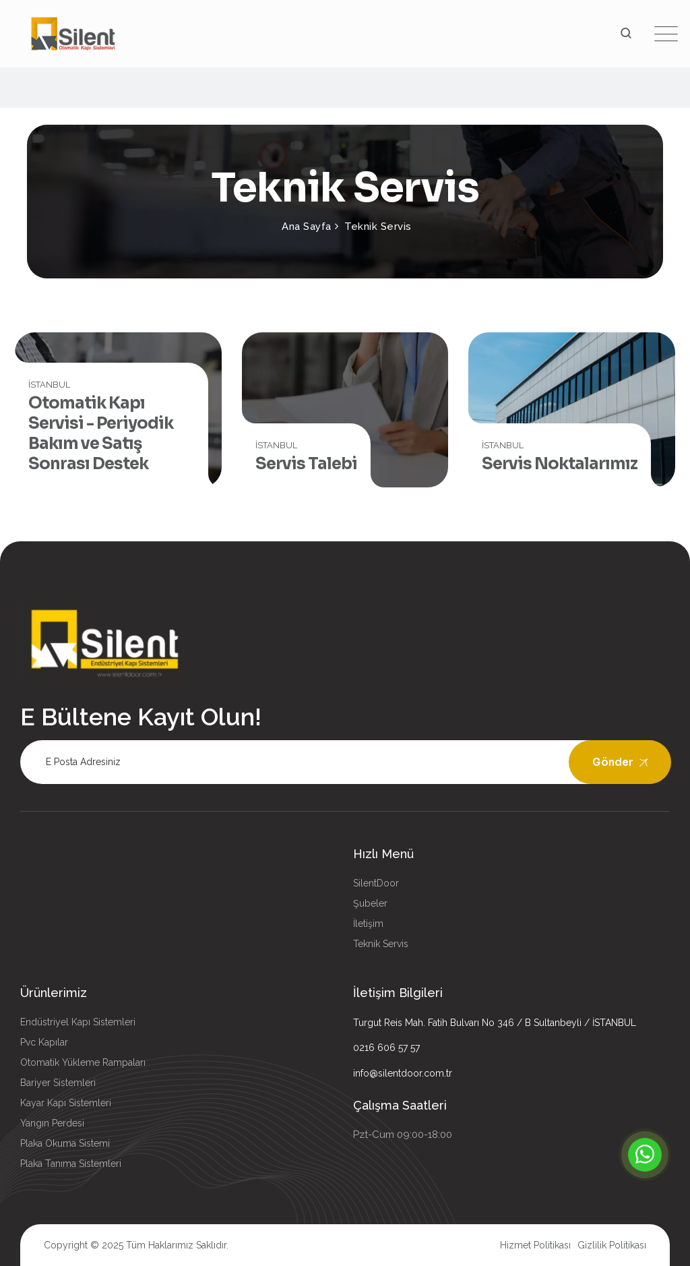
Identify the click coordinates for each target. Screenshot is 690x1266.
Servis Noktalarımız (559, 464)
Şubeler (370, 903)
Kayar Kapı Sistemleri (65, 1102)
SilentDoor (376, 883)
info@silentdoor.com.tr (402, 1073)
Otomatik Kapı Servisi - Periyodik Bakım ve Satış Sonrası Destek (100, 433)
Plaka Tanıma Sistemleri (70, 1163)
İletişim (368, 923)
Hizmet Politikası (535, 1245)
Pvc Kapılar (44, 1042)
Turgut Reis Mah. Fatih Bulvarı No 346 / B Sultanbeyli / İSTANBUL (494, 1022)
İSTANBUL (49, 385)
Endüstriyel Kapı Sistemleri (77, 1022)
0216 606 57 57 (386, 1047)
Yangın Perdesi (52, 1123)
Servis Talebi (306, 464)
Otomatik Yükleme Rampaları (83, 1062)
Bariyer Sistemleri (58, 1082)
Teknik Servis (380, 943)
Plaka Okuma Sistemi (65, 1143)
